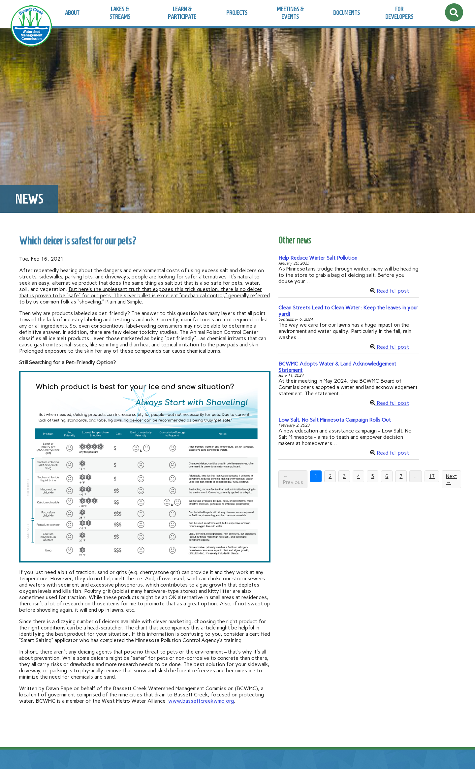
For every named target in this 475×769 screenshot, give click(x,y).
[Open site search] (454, 12)
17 (432, 476)
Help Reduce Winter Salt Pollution (317, 258)
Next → (451, 479)
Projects (236, 12)
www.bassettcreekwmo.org (200, 701)
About (72, 12)
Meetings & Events (290, 13)
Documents (346, 12)
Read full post (392, 291)
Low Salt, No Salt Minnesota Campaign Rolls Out (334, 420)
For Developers (399, 13)
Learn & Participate (182, 13)
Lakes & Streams (120, 13)
